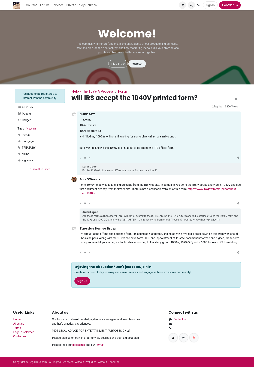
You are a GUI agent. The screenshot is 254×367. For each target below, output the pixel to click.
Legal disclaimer (23, 332)
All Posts (25, 107)
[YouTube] (194, 337)
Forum (123, 91)
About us (18, 323)
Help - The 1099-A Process (92, 91)
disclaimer (78, 345)
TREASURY (26, 147)
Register (137, 64)
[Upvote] (80, 158)
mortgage (25, 141)
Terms (17, 328)
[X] (173, 337)
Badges (24, 120)
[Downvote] (89, 158)
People (24, 113)
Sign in (210, 5)
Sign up (82, 281)
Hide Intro (118, 64)
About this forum (39, 169)
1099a (23, 135)
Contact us (19, 336)
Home (17, 319)
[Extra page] (183, 337)
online (23, 154)
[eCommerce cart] (182, 5)
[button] (191, 5)
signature (25, 160)
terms (99, 345)
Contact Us (230, 5)
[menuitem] (32, 5)
